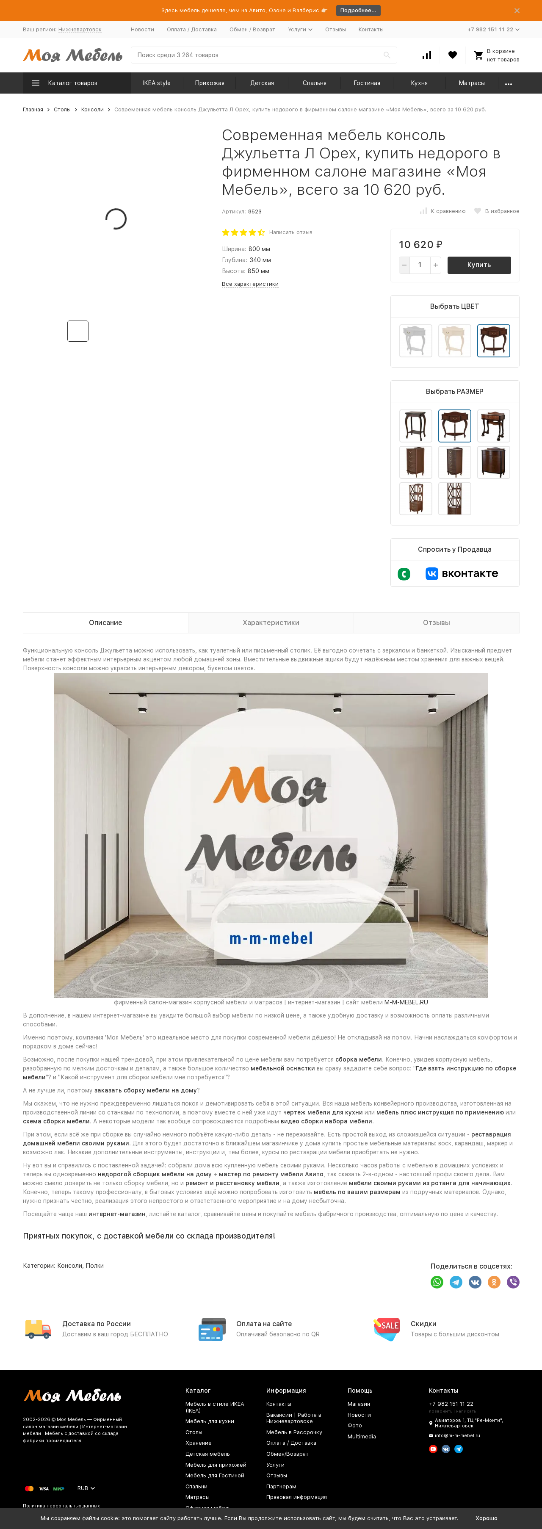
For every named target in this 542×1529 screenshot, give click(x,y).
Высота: (234, 271)
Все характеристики (250, 284)
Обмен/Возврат (287, 1454)
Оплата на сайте (264, 1324)
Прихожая (209, 83)
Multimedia (362, 1436)
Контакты (371, 29)
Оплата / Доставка (192, 29)
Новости (142, 29)
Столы (62, 109)
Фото (355, 1425)
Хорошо (487, 1518)
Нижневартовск (80, 29)
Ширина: (234, 249)
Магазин (359, 1404)
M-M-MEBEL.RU (406, 1002)
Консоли (92, 109)
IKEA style (157, 83)
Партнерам (281, 1486)
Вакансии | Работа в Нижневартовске (293, 1418)
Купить (479, 265)
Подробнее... (358, 10)
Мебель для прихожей (215, 1465)
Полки (95, 1265)
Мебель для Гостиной (214, 1475)
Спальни (196, 1486)
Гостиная (367, 83)
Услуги (275, 1465)
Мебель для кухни (209, 1421)
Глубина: (234, 260)
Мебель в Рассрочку (294, 1432)
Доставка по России (96, 1324)
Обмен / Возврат (252, 29)
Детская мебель (207, 1454)
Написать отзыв (290, 232)
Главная (33, 109)
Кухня (419, 83)
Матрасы (472, 83)
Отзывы (335, 29)
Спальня (314, 83)
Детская (262, 83)
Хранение (198, 1443)
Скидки (424, 1324)
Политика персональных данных (61, 1506)
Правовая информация (296, 1497)
